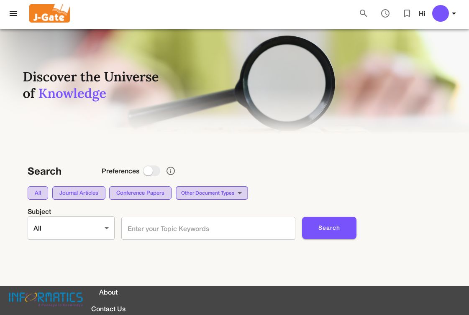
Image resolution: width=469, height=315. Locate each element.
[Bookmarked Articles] (407, 13)
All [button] (37, 228)
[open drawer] (13, 13)
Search (329, 228)
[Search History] (385, 13)
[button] (38, 193)
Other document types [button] (207, 193)
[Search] (363, 13)
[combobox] (206, 228)
